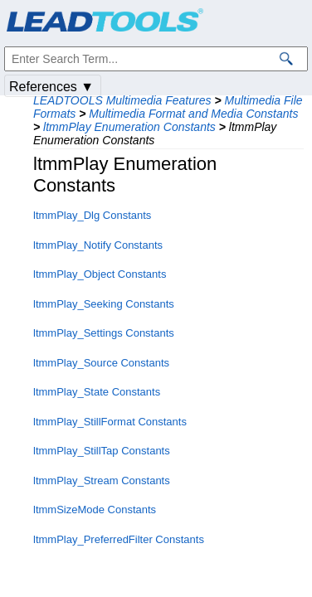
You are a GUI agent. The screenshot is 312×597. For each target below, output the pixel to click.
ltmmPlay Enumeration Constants (129, 126)
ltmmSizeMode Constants (94, 509)
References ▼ (51, 87)
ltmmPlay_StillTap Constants (101, 450)
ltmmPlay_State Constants (96, 392)
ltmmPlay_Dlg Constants (92, 215)
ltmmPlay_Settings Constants (103, 333)
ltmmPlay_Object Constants (99, 274)
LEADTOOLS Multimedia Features (122, 100)
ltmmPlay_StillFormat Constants (110, 421)
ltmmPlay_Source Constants (101, 363)
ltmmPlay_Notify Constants (98, 245)
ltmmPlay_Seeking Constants (103, 304)
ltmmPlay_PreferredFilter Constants (118, 539)
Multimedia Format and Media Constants (193, 113)
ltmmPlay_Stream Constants (101, 480)
